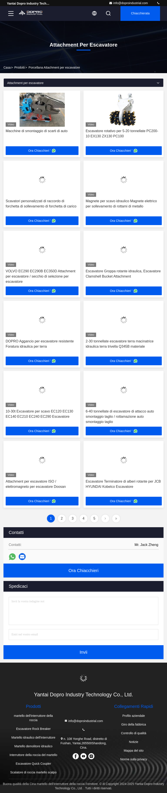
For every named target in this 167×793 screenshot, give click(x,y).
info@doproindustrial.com (128, 3)
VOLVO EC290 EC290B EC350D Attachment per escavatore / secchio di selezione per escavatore (40, 276)
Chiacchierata (140, 13)
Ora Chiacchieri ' (42, 150)
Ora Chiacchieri (83, 570)
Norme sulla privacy (133, 759)
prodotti (19, 67)
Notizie (133, 742)
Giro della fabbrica (133, 724)
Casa (7, 67)
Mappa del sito (134, 750)
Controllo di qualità (133, 733)
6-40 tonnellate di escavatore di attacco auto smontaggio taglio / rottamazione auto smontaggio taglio (120, 416)
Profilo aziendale (133, 715)
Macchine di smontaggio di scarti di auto (37, 131)
